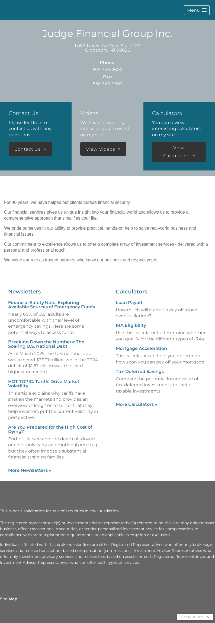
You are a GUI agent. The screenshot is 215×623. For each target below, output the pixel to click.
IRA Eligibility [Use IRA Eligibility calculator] (131, 325)
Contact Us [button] (27, 149)
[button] (197, 10)
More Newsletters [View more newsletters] (29, 470)
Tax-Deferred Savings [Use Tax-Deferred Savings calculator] (140, 371)
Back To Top (195, 617)
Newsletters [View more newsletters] (24, 291)
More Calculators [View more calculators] (136, 404)
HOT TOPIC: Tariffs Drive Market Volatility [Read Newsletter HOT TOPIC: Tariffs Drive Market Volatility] (43, 383)
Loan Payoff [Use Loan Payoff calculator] (129, 302)
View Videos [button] (100, 149)
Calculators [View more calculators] (131, 291)
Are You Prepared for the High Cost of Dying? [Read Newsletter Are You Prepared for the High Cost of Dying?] (50, 429)
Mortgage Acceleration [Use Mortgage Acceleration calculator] (141, 348)
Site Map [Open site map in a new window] (8, 598)
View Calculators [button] (176, 151)
